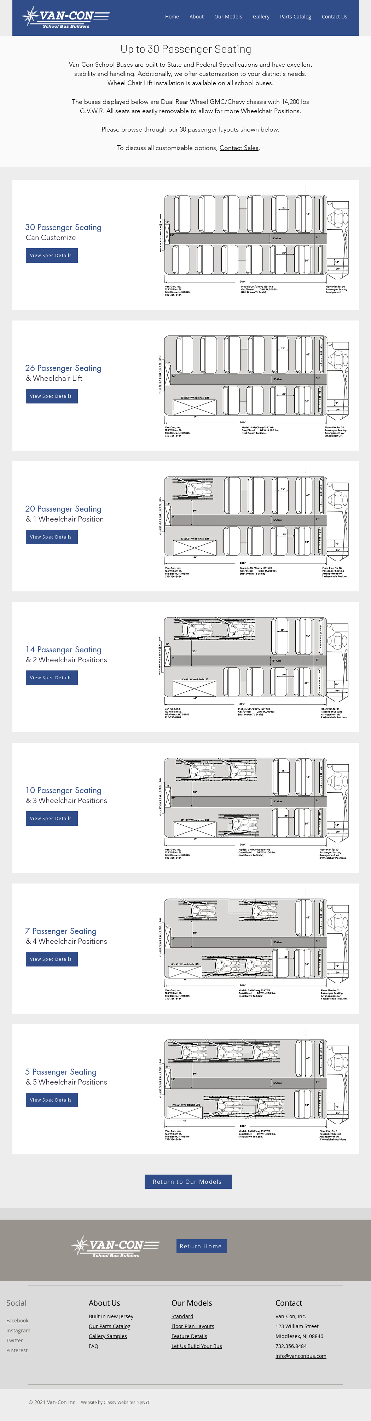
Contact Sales (239, 148)
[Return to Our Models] (188, 1182)
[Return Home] (201, 1246)
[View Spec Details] (52, 255)
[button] (103, 227)
